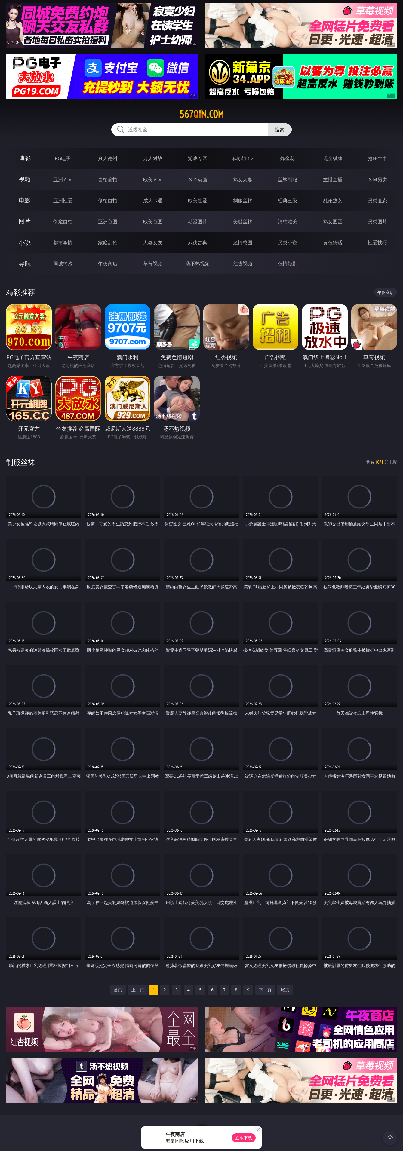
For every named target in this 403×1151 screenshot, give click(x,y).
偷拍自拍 (107, 200)
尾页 (285, 990)
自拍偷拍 (107, 179)
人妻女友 (152, 242)
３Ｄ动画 (197, 179)
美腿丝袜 (242, 221)
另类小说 (287, 242)
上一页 (137, 990)
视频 (25, 179)
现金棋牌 (332, 158)
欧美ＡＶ (152, 179)
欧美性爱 (197, 200)
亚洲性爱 (62, 200)
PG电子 (63, 158)
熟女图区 (332, 221)
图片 (25, 221)
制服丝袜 (242, 200)
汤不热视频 (198, 263)
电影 (25, 200)
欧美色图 (152, 221)
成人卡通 (152, 200)
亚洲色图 (107, 221)
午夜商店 (107, 263)
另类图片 (377, 221)
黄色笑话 (332, 242)
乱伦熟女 (332, 200)
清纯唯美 (287, 221)
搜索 (280, 129)
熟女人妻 (242, 179)
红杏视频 (242, 263)
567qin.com (202, 114)
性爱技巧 (377, 242)
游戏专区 (197, 158)
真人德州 (107, 158)
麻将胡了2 (243, 158)
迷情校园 (242, 242)
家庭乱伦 (107, 242)
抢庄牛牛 (377, 158)
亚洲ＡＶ (62, 179)
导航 (25, 263)
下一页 (265, 990)
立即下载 (243, 1137)
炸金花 (287, 158)
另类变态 (377, 200)
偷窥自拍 (62, 221)
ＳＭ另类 (377, 179)
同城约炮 (62, 263)
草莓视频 (152, 263)
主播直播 (332, 179)
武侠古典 (197, 242)
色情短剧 (287, 263)
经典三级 (287, 200)
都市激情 (62, 242)
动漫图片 (197, 221)
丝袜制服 (287, 179)
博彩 (25, 158)
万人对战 (152, 158)
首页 (118, 990)
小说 (25, 242)
